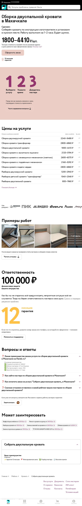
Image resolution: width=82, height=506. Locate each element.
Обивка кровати (63, 425)
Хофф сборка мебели (10, 422)
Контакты (58, 489)
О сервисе (47, 485)
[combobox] (43, 7)
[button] (41, 2)
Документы (59, 481)
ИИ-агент (70, 485)
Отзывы (46, 489)
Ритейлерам (71, 489)
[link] (15, 421)
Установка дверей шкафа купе (43, 429)
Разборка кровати (9, 425)
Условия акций (72, 492)
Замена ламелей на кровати (36, 425)
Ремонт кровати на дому (37, 422)
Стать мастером (72, 481)
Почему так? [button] (37, 47)
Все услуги (48, 481)
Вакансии (58, 485)
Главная (4, 476)
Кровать (24, 476)
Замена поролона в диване (11, 429)
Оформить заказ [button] (13, 52)
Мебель (14, 476)
